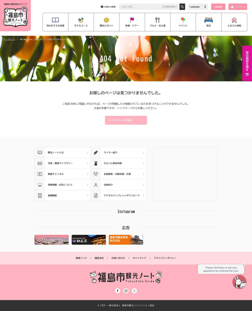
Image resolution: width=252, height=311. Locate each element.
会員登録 (218, 7)
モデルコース (81, 26)
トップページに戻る (120, 120)
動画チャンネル (49, 174)
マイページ (240, 7)
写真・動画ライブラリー (54, 163)
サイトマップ (139, 258)
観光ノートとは (49, 152)
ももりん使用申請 (106, 163)
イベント (183, 26)
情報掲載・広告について (54, 184)
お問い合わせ (118, 258)
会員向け (101, 184)
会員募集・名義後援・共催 (110, 174)
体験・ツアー (132, 26)
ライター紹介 (103, 152)
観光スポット (106, 26)
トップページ (9, 39)
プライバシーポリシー (165, 258)
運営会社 (99, 258)
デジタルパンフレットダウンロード (115, 195)
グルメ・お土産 (158, 26)
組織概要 (46, 195)
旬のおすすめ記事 (55, 26)
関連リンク (81, 258)
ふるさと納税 (234, 26)
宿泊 (208, 26)
